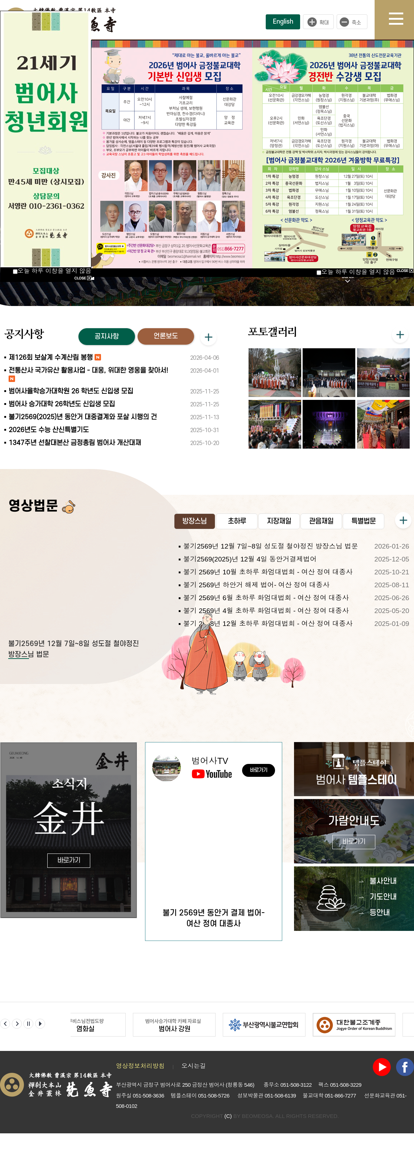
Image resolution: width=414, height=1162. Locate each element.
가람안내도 (354, 832)
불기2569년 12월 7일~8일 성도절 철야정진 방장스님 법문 (270, 546)
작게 (354, 21)
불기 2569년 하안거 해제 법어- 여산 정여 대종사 (256, 585)
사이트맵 (401, 20)
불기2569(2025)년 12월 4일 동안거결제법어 (250, 559)
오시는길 (194, 1066)
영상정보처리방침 (140, 1066)
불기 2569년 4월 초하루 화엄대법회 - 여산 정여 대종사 (266, 611)
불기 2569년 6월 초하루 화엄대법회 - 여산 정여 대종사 (266, 598)
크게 (318, 21)
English (283, 21)
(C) (228, 1116)
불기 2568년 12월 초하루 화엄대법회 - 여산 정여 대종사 (268, 623)
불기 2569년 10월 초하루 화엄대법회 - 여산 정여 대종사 (268, 572)
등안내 (380, 913)
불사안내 (383, 881)
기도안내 (383, 897)
